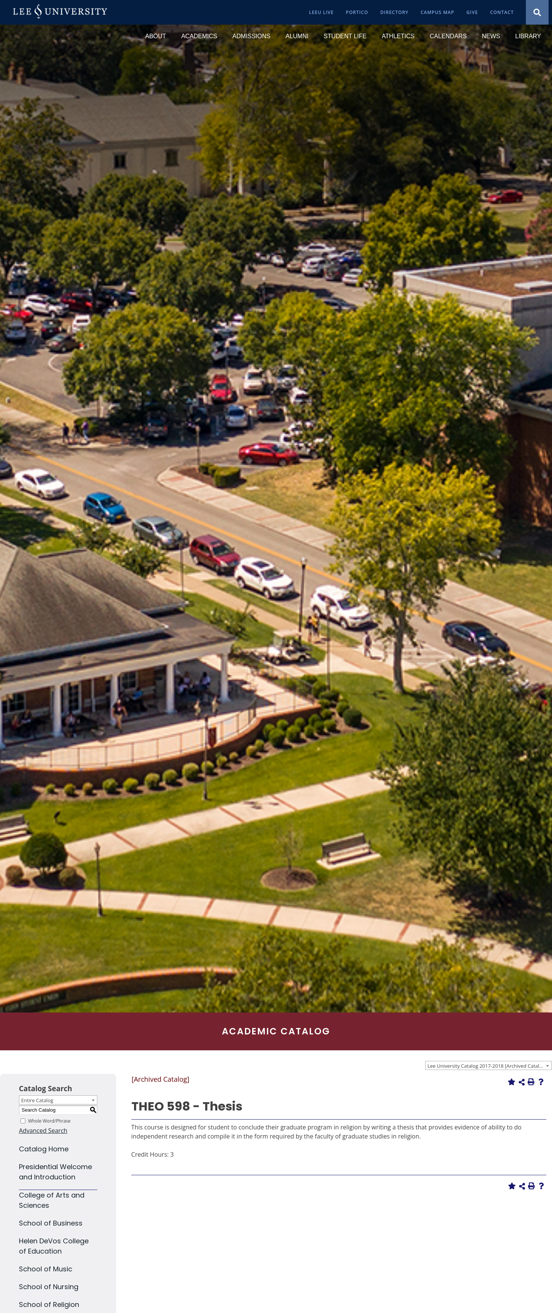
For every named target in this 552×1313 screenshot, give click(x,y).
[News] (491, 36)
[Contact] (502, 12)
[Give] (472, 12)
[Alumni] (297, 36)
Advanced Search (43, 1130)
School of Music (45, 1269)
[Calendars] (448, 36)
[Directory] (394, 12)
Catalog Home (44, 1149)
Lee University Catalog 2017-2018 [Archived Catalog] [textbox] (487, 1065)
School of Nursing (48, 1286)
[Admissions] (251, 36)
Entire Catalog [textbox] (37, 1100)
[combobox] (488, 1065)
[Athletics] (398, 36)
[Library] (528, 36)
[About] (156, 36)
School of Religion (49, 1304)
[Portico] (357, 12)
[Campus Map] (437, 12)
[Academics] (199, 36)
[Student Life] (345, 36)
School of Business (51, 1223)
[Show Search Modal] (537, 12)
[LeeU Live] (321, 12)
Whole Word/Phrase (49, 1120)
